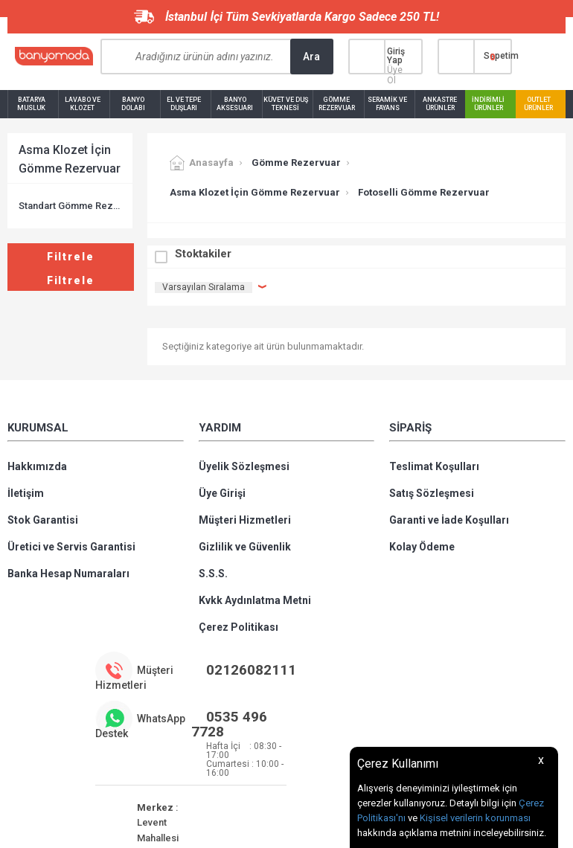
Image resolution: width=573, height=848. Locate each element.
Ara (311, 56)
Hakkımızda (37, 466)
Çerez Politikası (238, 627)
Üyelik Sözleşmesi (244, 466)
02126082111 (251, 669)
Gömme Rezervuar (336, 104)
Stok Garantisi (42, 520)
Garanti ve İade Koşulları (449, 520)
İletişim (25, 493)
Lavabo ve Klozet (82, 104)
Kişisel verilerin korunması (475, 817)
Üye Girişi (222, 493)
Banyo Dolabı (133, 104)
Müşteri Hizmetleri (245, 520)
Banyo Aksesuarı (235, 104)
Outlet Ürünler (538, 104)
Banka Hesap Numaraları (68, 573)
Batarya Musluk (31, 104)
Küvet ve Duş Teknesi (285, 104)
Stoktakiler (203, 253)
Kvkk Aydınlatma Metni (255, 600)
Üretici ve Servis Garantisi (71, 547)
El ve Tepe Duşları (184, 104)
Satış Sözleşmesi (431, 493)
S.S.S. (213, 573)
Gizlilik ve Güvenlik (245, 547)
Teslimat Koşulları (434, 466)
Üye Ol (395, 75)
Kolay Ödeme (422, 547)
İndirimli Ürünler (488, 104)
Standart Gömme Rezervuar (70, 205)
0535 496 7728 (229, 724)
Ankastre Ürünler (440, 104)
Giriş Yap (396, 55)
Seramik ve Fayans (387, 104)
